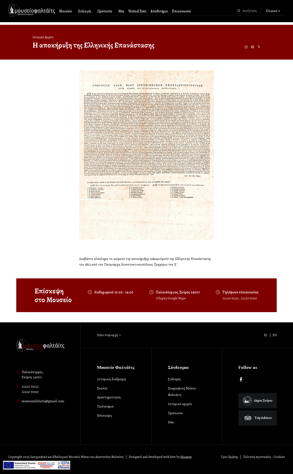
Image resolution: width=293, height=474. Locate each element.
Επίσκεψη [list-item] (104, 415)
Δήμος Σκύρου (257, 400)
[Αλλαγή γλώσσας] (273, 11)
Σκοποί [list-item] (102, 388)
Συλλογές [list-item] (174, 379)
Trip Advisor (257, 418)
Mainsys (186, 457)
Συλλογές (84, 11)
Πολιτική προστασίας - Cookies (264, 457)
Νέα (121, 11)
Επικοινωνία (181, 11)
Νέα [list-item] (171, 422)
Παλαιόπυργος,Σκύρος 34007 (33, 374)
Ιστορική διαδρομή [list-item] (111, 379)
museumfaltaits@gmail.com (43, 401)
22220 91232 (230, 298)
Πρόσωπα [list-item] (175, 413)
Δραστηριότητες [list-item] (109, 397)
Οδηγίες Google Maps (171, 298)
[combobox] (251, 11)
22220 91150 (249, 298)
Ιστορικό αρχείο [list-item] (180, 403)
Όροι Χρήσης (229, 457)
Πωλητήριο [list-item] (105, 406)
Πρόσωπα (104, 11)
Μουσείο (65, 11)
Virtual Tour (137, 11)
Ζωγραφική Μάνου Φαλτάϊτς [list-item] (182, 391)
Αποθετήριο (159, 11)
